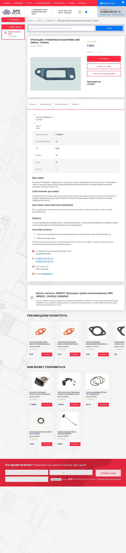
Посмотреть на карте (43, 253)
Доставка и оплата (61, 104)
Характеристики (45, 104)
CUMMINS (49, 21)
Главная (30, 21)
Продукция (14, 19)
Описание (32, 104)
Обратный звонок (118, 14)
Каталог (40, 21)
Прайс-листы (15, 27)
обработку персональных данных (109, 478)
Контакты (75, 104)
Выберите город (109, 3)
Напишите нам (105, 14)
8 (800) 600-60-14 (110, 11)
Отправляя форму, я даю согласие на (95, 478)
